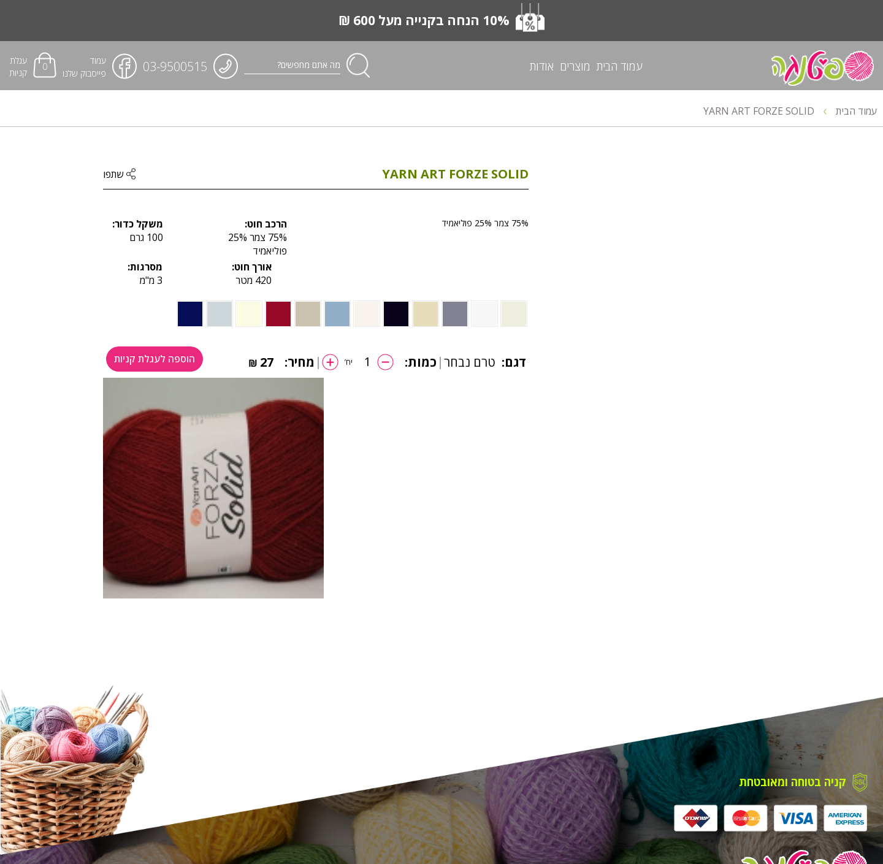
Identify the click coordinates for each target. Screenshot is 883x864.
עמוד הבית (619, 66)
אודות (542, 66)
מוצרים (575, 66)
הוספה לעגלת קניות (157, 362)
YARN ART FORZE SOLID (765, 111)
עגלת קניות (18, 67)
